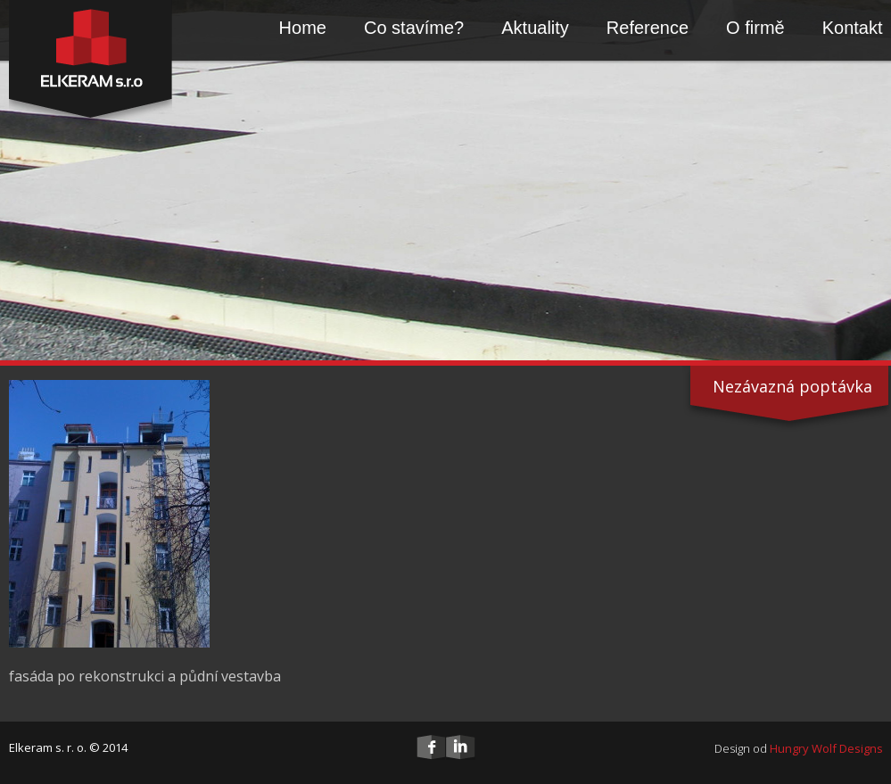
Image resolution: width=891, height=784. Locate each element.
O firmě (755, 27)
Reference (647, 27)
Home (302, 27)
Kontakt (852, 27)
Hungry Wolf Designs (826, 748)
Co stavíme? (414, 27)
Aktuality (535, 27)
